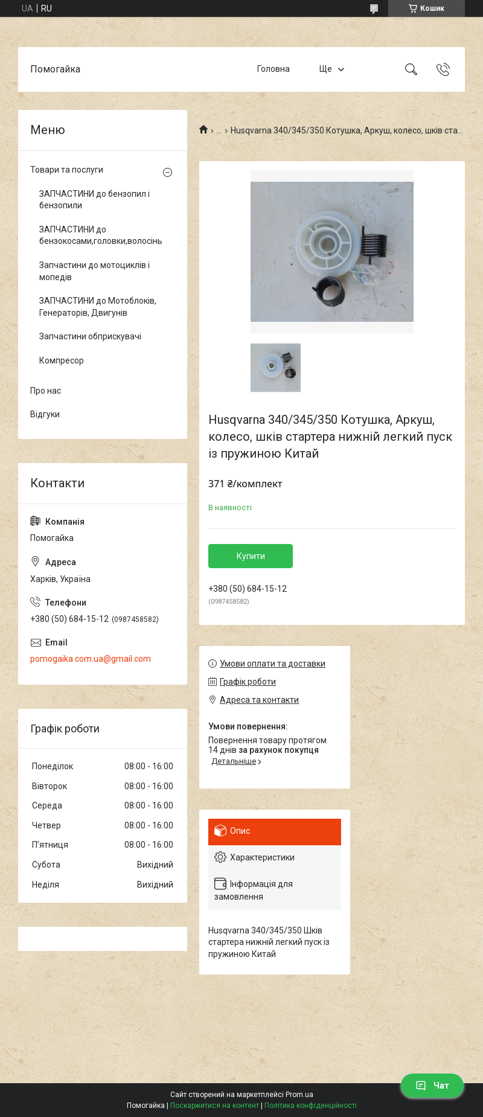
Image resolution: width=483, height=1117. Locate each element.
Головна (273, 69)
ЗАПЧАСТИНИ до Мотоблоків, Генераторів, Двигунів (97, 307)
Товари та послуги (66, 169)
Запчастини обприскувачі (90, 336)
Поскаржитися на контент (214, 1105)
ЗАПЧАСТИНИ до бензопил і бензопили (94, 200)
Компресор (61, 360)
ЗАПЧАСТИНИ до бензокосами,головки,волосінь (99, 235)
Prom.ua (299, 1094)
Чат (432, 1085)
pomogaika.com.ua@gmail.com (90, 659)
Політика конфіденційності (310, 1105)
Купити (251, 556)
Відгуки (45, 414)
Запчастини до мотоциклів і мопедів (94, 271)
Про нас (45, 390)
